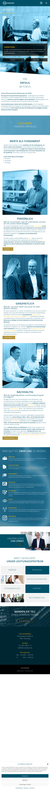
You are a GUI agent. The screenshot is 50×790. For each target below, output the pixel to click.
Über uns (36, 60)
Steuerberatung (36, 314)
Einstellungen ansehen (25, 784)
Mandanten (31, 405)
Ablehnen (25, 780)
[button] (47, 764)
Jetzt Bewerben (24, 661)
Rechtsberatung (18, 316)
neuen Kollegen (14, 408)
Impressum (32, 788)
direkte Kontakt (38, 226)
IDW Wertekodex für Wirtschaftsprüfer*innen (32, 434)
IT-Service (27, 316)
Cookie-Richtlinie (19, 788)
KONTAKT (7, 249)
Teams (30, 238)
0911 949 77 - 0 (26, 685)
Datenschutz (26, 788)
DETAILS (12, 60)
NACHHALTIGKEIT (9, 438)
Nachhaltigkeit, (15, 420)
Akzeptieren (25, 776)
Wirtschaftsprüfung (9, 316)
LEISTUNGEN (8, 337)
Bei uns (41, 240)
